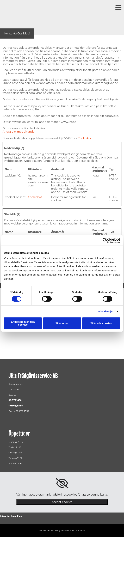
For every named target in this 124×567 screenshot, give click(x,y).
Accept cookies (62, 502)
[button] (17, 33)
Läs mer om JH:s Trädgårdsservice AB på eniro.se (62, 530)
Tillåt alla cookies (101, 323)
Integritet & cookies (11, 516)
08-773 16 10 (15, 400)
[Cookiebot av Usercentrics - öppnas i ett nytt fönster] (105, 240)
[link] (62, 483)
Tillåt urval (62, 323)
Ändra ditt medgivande (18, 131)
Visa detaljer (105, 311)
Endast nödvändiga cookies (23, 323)
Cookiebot (85, 138)
